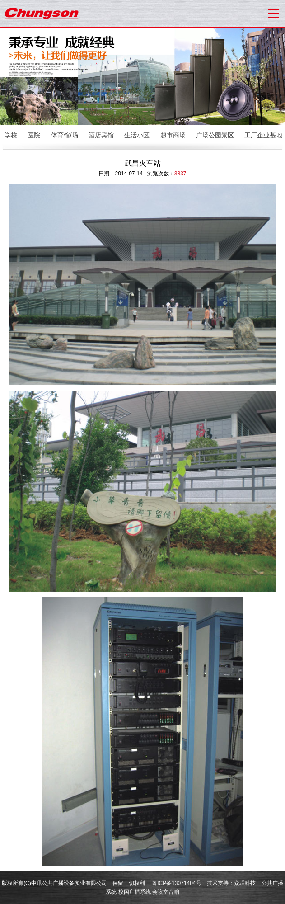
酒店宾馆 (101, 135)
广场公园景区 (215, 135)
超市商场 (173, 135)
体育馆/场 (64, 135)
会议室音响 (165, 892)
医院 (34, 135)
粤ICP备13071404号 (176, 883)
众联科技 (245, 883)
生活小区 (137, 135)
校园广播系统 (134, 892)
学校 (11, 135)
